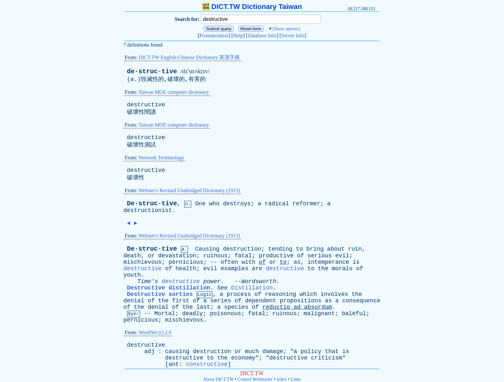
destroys (237, 203)
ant (173, 364)
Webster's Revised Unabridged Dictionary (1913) (189, 190)
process (239, 294)
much (252, 351)
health (186, 268)
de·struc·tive (152, 71)
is (356, 262)
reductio (276, 307)
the (323, 268)
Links (296, 379)
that (332, 351)
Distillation (252, 288)
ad (297, 307)
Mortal (164, 313)
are (257, 268)
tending (280, 249)
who (214, 203)
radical (277, 203)
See (222, 288)
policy (311, 351)
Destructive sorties (160, 294)
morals (342, 268)
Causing (207, 249)
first (180, 301)
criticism (326, 358)
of (300, 256)
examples (234, 268)
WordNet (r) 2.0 (155, 332)
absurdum (318, 307)
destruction (242, 249)
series (220, 301)
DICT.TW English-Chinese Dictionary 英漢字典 (189, 57)
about (336, 249)
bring (315, 249)
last (203, 307)
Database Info (262, 35)
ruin (355, 249)
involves (334, 294)
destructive (146, 105)
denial (133, 301)
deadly (192, 313)
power (212, 281)
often (229, 262)
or (151, 256)
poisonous (225, 313)
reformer (306, 203)
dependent (260, 301)
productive (276, 256)
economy (243, 358)
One (200, 203)
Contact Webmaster (255, 379)
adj (149, 351)
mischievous (142, 262)
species (236, 307)
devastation (177, 256)
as (297, 262)
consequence (361, 301)
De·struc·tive (152, 203)
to (299, 249)
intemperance (328, 262)
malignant (319, 313)
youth (132, 275)
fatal (243, 256)
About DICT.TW (218, 379)
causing (177, 351)
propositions (300, 301)
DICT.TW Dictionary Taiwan (252, 7)
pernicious (185, 262)
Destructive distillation (168, 288)
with (248, 262)
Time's (147, 281)
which (308, 294)
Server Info (292, 35)
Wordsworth (258, 281)
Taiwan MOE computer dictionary (174, 92)
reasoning (280, 294)
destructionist (147, 210)
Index (281, 379)
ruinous (215, 256)
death (132, 256)
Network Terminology (161, 157)
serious (320, 256)
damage (272, 351)
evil (342, 256)
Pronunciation (214, 35)
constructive (207, 364)
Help (238, 35)
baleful (354, 313)
